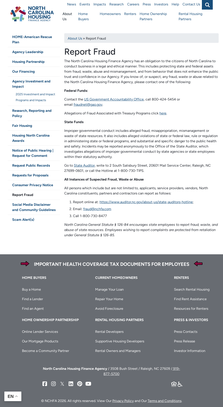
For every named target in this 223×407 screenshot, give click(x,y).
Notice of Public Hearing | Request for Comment (32, 153)
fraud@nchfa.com (97, 209)
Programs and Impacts (31, 100)
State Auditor (84, 165)
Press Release (184, 341)
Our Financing (23, 71)
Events (84, 4)
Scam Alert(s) (23, 220)
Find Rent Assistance (190, 299)
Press (147, 4)
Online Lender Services (40, 332)
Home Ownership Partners (153, 16)
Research (116, 4)
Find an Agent (33, 309)
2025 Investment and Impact (35, 94)
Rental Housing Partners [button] (119, 320)
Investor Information (189, 351)
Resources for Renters (191, 309)
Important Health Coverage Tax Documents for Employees (111, 264)
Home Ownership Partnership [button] (50, 320)
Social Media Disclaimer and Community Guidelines (34, 207)
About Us (67, 16)
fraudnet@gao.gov (88, 104)
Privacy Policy (123, 401)
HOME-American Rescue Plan (32, 39)
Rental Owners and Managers (117, 351)
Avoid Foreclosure (109, 309)
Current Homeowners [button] (116, 278)
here (162, 113)
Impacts (99, 4)
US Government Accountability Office (114, 99)
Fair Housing (22, 126)
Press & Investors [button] (191, 320)
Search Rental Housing (191, 289)
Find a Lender (32, 299)
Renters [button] (181, 278)
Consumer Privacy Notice (32, 185)
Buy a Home (31, 289)
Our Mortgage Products (40, 341)
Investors (161, 4)
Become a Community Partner (45, 351)
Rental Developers (109, 332)
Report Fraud (22, 195)
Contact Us (191, 4)
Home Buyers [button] (34, 278)
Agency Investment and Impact (31, 84)
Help (175, 4)
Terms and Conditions (164, 401)
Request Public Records (31, 165)
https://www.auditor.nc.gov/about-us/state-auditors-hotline (146, 202)
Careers (133, 4)
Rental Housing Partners (190, 16)
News (71, 4)
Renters (130, 14)
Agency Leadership (27, 52)
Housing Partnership (28, 62)
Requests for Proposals (30, 175)
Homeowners (110, 14)
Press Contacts (185, 332)
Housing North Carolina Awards (31, 138)
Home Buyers (83, 16)
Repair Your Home (109, 299)
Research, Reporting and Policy (32, 113)
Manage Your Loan (109, 289)
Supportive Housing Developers (119, 341)
